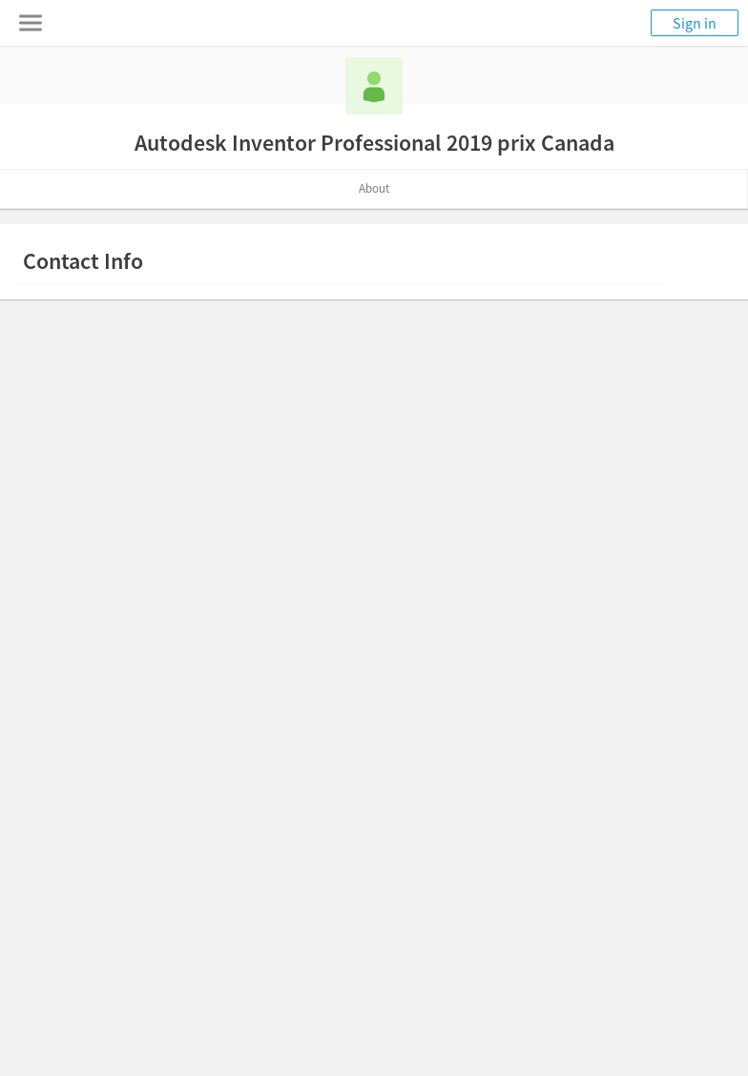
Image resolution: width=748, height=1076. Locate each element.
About (374, 188)
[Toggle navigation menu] (30, 23)
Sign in (695, 22)
